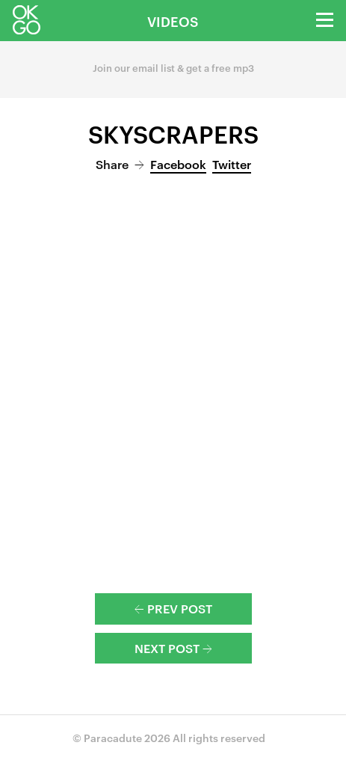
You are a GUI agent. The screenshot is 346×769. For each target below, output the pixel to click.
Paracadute (113, 737)
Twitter (231, 164)
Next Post (173, 648)
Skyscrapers (173, 133)
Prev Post (173, 608)
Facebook (178, 164)
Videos (173, 20)
